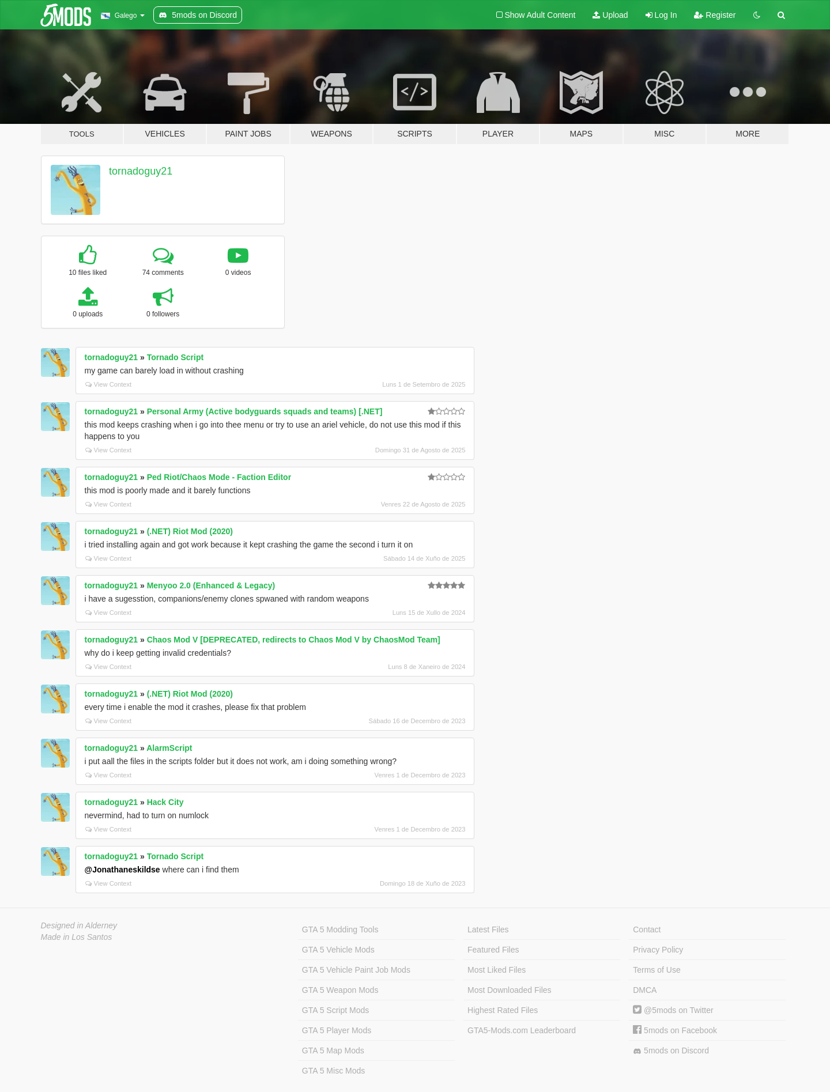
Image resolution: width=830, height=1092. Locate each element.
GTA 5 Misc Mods (333, 1070)
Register (714, 15)
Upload (610, 15)
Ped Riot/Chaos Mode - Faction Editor (219, 477)
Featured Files (493, 949)
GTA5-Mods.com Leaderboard (521, 1030)
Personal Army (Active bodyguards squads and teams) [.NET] (265, 411)
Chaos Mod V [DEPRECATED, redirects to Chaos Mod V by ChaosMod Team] (293, 639)
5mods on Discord (671, 1051)
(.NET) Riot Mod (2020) (190, 531)
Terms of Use (656, 969)
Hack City (165, 802)
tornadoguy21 (140, 171)
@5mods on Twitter (673, 1010)
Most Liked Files (496, 969)
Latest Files (488, 929)
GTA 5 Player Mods (336, 1030)
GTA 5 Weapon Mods (340, 990)
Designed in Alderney (79, 925)
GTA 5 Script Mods (335, 1010)
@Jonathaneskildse (122, 869)
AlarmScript (169, 748)
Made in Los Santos (76, 937)
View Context (108, 384)
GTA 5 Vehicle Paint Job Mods (356, 969)
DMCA (645, 990)
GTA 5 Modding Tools (340, 929)
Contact (647, 929)
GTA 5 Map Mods (333, 1050)
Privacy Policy (658, 949)
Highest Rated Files (502, 1010)
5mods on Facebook (675, 1030)
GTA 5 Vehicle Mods (338, 949)
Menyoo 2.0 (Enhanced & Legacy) (211, 585)
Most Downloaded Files (509, 990)
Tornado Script (175, 357)
